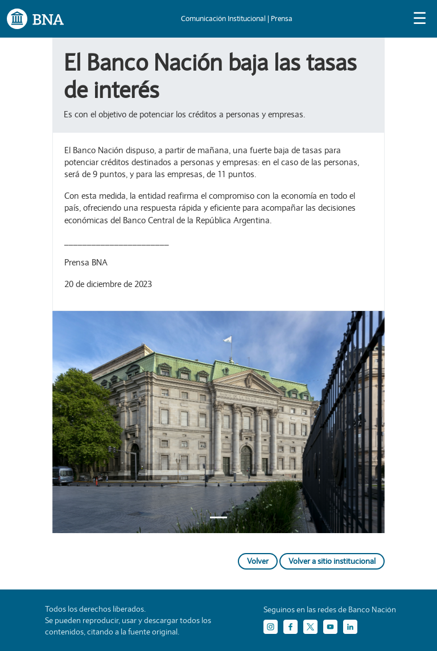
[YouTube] (330, 627)
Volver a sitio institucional (332, 561)
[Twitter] (310, 627)
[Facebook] (290, 627)
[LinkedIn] (350, 627)
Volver (258, 561)
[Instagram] (270, 627)
